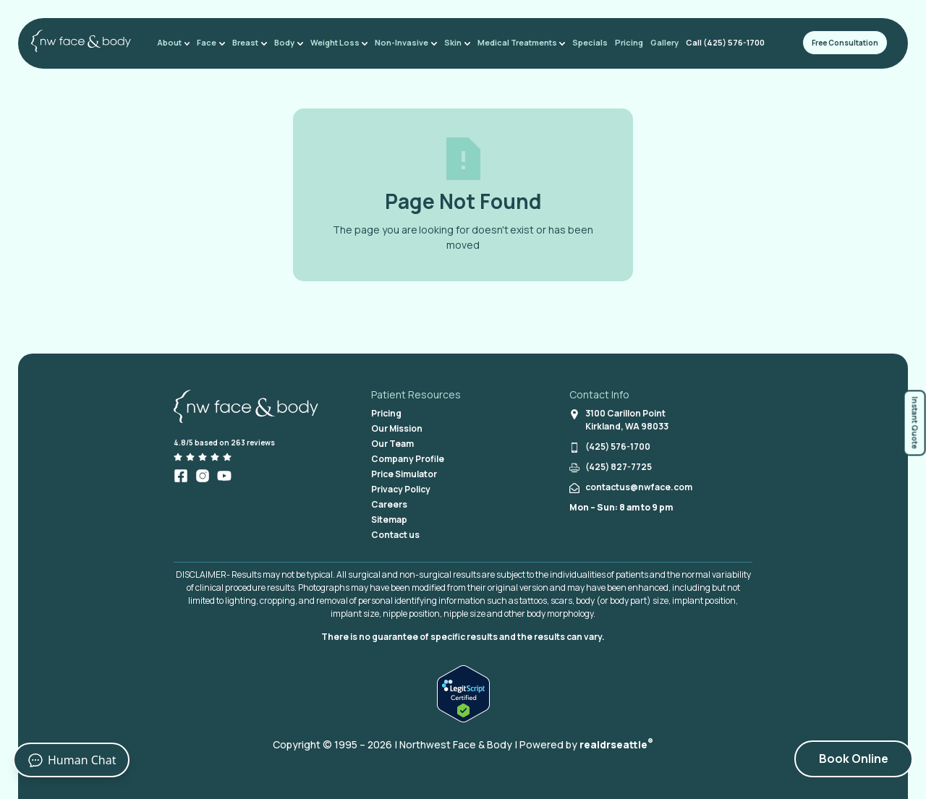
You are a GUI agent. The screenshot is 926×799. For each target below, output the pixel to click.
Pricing (625, 42)
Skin (454, 42)
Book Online (853, 758)
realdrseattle (616, 744)
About (178, 42)
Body (289, 42)
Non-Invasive (404, 42)
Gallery (660, 42)
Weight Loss (338, 42)
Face (214, 42)
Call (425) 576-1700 (720, 42)
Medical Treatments (517, 42)
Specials (585, 42)
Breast (251, 42)
